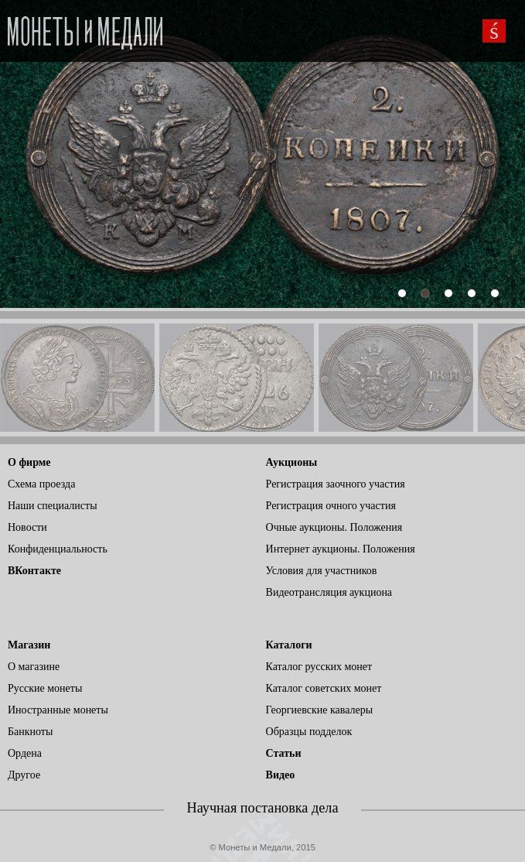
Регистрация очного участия (331, 505)
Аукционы (292, 462)
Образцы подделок (309, 731)
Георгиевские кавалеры (319, 710)
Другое (24, 775)
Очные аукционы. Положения (334, 527)
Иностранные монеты (58, 710)
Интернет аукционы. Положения (340, 549)
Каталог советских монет (324, 688)
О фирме (29, 462)
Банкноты (30, 731)
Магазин (29, 645)
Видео (280, 775)
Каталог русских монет (319, 666)
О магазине (34, 666)
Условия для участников (321, 570)
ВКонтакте (34, 570)
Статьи (284, 753)
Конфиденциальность (57, 549)
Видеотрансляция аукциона (329, 592)
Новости (27, 527)
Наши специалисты (52, 505)
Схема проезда (41, 484)
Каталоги (289, 645)
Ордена (25, 753)
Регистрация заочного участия (335, 484)
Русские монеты (45, 688)
